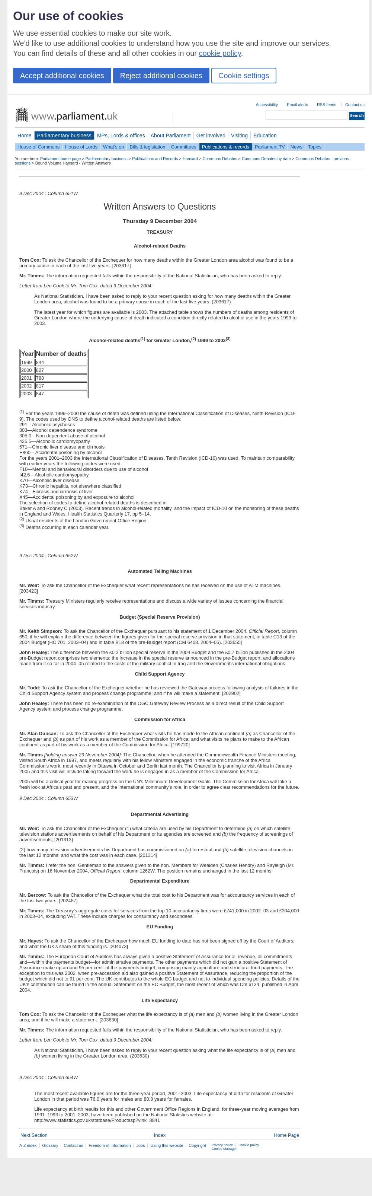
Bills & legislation (147, 147)
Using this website (166, 1145)
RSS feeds (326, 104)
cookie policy (220, 53)
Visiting (239, 135)
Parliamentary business (64, 135)
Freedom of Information (110, 1145)
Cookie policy (248, 1145)
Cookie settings (243, 75)
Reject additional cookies (161, 75)
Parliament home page (60, 158)
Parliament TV (270, 147)
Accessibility (267, 104)
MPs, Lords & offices (121, 135)
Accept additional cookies (62, 75)
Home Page (286, 1135)
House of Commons (38, 147)
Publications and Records (155, 158)
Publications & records (225, 147)
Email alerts (297, 104)
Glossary (50, 1145)
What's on (113, 147)
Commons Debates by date (266, 158)
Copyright (197, 1145)
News (296, 147)
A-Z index (28, 1145)
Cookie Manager (224, 1149)
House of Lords (81, 147)
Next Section (34, 1135)
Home (24, 135)
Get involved (210, 135)
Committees (183, 147)
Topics (314, 147)
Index (160, 1135)
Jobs (140, 1145)
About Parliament (171, 135)
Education (265, 135)
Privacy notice (222, 1145)
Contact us (355, 104)
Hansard (190, 158)
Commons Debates (219, 158)
